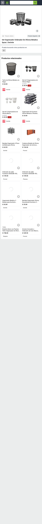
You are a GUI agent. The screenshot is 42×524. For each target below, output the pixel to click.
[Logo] (7, 3)
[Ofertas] (21, 3)
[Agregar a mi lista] (18, 76)
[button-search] (35, 3)
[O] (4, 50)
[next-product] (33, 36)
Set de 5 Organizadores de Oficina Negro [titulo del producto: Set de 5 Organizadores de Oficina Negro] (30, 81)
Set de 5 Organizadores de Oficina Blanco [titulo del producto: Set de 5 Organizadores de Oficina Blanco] (10, 112)
